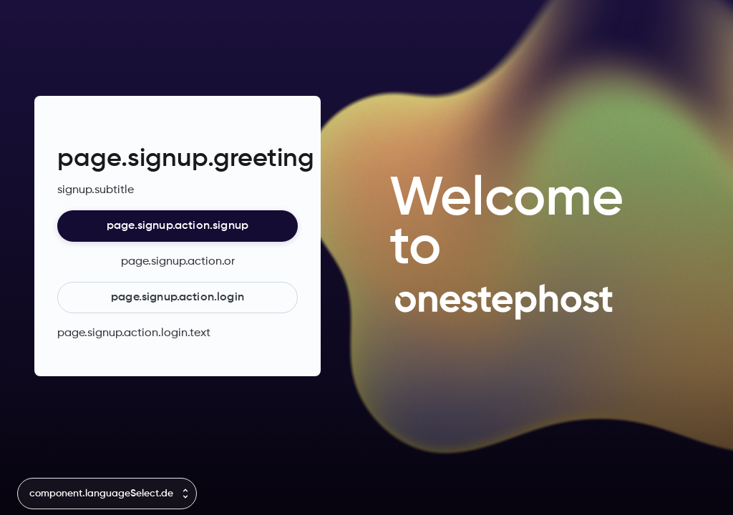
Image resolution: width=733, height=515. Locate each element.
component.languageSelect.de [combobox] (101, 494)
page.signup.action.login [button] (177, 297)
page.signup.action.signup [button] (177, 226)
